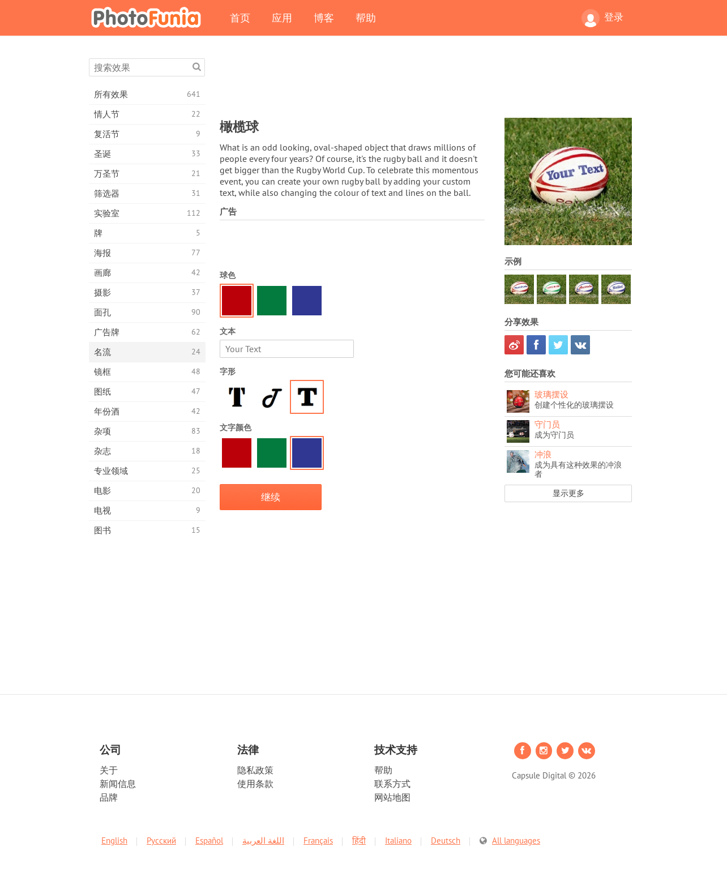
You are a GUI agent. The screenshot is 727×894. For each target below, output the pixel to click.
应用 (282, 17)
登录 (602, 18)
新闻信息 (118, 783)
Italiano (398, 840)
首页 (240, 17)
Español (209, 840)
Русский (161, 840)
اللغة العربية (263, 840)
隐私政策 (255, 770)
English (114, 840)
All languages (516, 840)
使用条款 (255, 783)
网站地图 (392, 797)
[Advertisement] (426, 83)
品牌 (109, 797)
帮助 (366, 17)
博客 (324, 17)
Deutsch (445, 840)
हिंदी (359, 840)
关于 (109, 770)
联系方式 (392, 783)
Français (318, 840)
